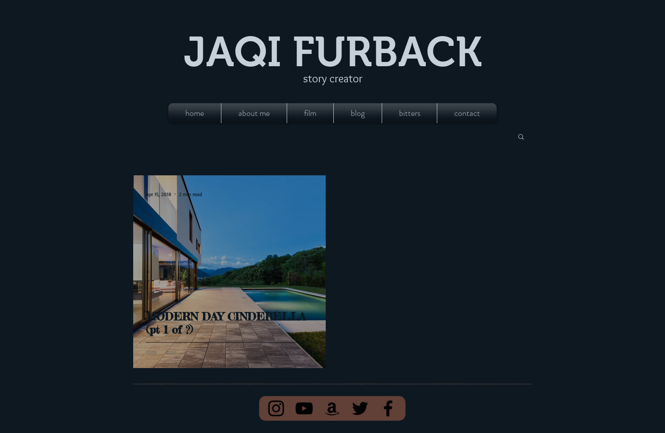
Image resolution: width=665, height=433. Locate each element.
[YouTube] (304, 408)
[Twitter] (360, 408)
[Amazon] (332, 408)
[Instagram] (276, 408)
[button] (521, 137)
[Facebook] (388, 408)
